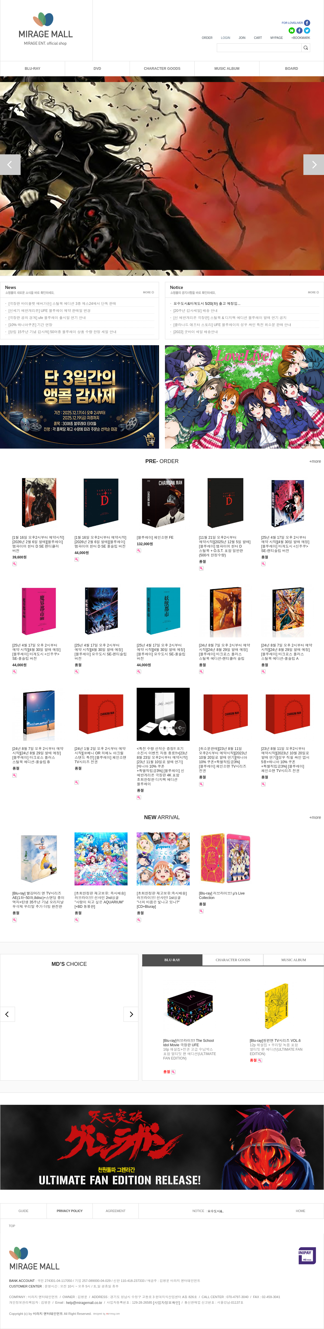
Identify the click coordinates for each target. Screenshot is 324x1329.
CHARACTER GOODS (162, 69)
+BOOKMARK (300, 37)
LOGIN (225, 37)
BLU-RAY (32, 69)
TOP (12, 1226)
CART (258, 37)
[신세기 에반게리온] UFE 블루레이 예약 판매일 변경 (50, 311)
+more (315, 461)
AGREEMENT (115, 1211)
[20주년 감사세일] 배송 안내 (195, 311)
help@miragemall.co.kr (84, 1303)
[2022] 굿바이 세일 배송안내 (195, 332)
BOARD (291, 69)
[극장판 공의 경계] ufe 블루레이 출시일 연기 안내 (47, 318)
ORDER (207, 37)
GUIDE (23, 1211)
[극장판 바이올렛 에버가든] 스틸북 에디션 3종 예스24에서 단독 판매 (62, 304)
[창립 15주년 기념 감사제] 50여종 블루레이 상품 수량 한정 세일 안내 (63, 332)
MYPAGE (276, 37)
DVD (97, 69)
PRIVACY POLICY (70, 1211)
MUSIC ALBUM (226, 69)
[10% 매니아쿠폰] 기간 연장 (30, 325)
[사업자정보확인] (166, 1303)
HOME (300, 1211)
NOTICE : (199, 1211)
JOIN (242, 37)
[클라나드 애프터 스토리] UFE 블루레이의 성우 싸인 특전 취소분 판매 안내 (232, 325)
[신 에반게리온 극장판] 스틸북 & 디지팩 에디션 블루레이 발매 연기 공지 (230, 318)
